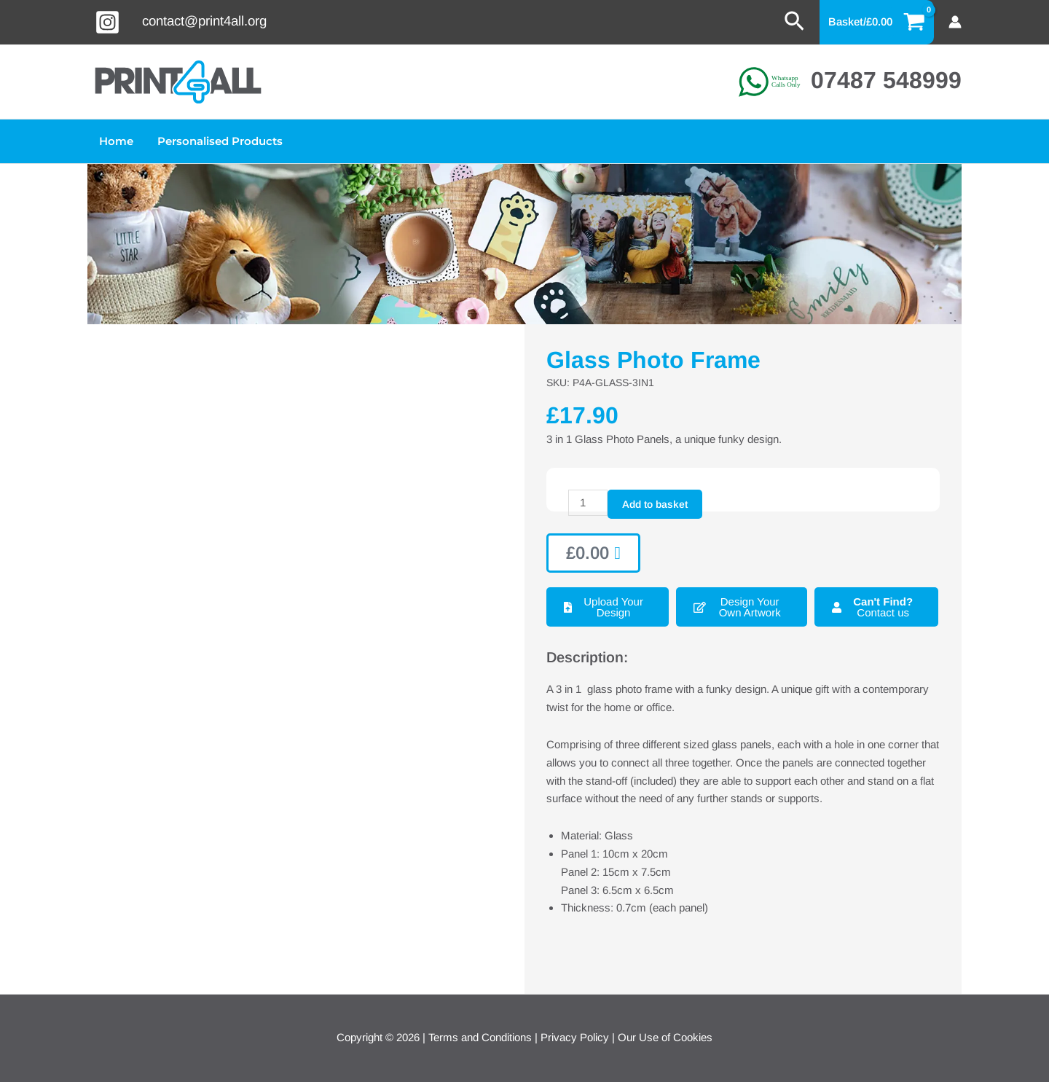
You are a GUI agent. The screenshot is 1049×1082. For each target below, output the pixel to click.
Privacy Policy (575, 1037)
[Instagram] (107, 22)
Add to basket (655, 504)
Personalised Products (217, 141)
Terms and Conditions (480, 1037)
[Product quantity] (588, 503)
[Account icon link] (955, 21)
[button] (794, 21)
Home (115, 141)
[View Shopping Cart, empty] (877, 22)
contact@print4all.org (204, 20)
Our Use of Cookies (665, 1037)
